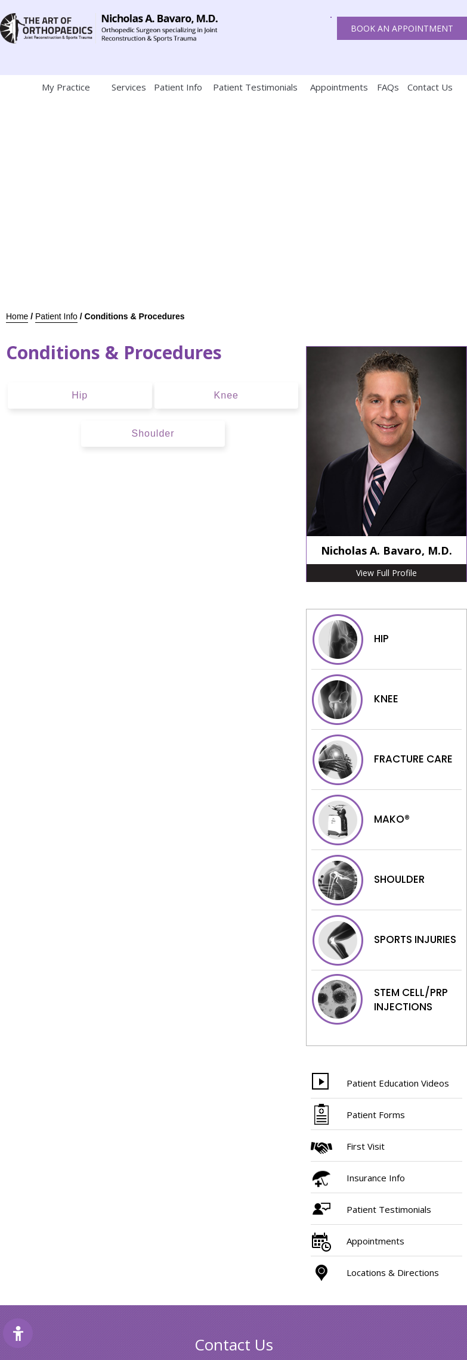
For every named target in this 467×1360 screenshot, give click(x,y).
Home (12, 87)
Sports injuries (383, 940)
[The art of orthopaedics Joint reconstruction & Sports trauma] (48, 28)
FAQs (388, 87)
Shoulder (152, 433)
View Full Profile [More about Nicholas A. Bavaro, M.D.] (386, 572)
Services (129, 87)
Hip (80, 395)
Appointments (339, 87)
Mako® (360, 819)
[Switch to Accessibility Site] (18, 1333)
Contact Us (430, 87)
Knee (226, 395)
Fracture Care (382, 759)
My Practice (66, 87)
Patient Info (178, 87)
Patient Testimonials (255, 87)
